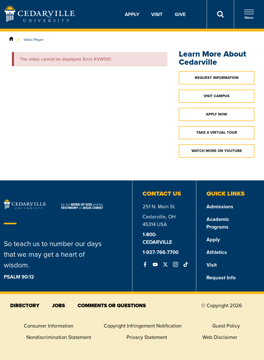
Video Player (34, 39)
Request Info (221, 277)
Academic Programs (217, 222)
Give (180, 14)
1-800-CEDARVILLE (157, 238)
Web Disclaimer (219, 337)
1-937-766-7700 (161, 252)
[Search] (220, 14)
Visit (157, 14)
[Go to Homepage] (40, 20)
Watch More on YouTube (216, 150)
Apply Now (216, 114)
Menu (249, 14)
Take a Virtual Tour (216, 132)
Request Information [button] (217, 77)
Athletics (216, 252)
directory (24, 305)
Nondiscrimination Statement (58, 337)
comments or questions (112, 305)
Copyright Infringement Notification (143, 326)
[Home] (11, 39)
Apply (132, 14)
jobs (58, 305)
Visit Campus (217, 96)
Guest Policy (226, 326)
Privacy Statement (147, 337)
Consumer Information (48, 326)
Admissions (219, 206)
